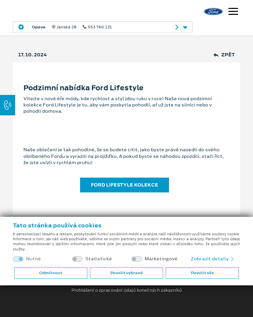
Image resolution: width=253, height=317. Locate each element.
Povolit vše (202, 272)
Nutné (33, 259)
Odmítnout (50, 272)
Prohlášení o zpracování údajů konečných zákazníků (126, 290)
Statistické (98, 259)
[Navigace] (233, 12)
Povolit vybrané (126, 272)
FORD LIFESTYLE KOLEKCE (124, 185)
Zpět (224, 55)
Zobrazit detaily (213, 258)
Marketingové (161, 259)
